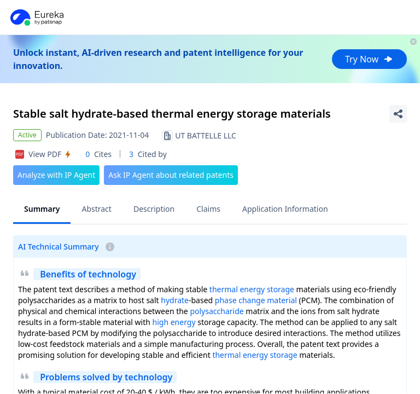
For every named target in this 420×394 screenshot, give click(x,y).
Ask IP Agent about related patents (171, 175)
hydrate (175, 300)
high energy (174, 322)
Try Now (369, 59)
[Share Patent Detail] (398, 114)
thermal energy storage (251, 289)
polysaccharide (216, 311)
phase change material (256, 300)
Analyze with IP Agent (56, 175)
